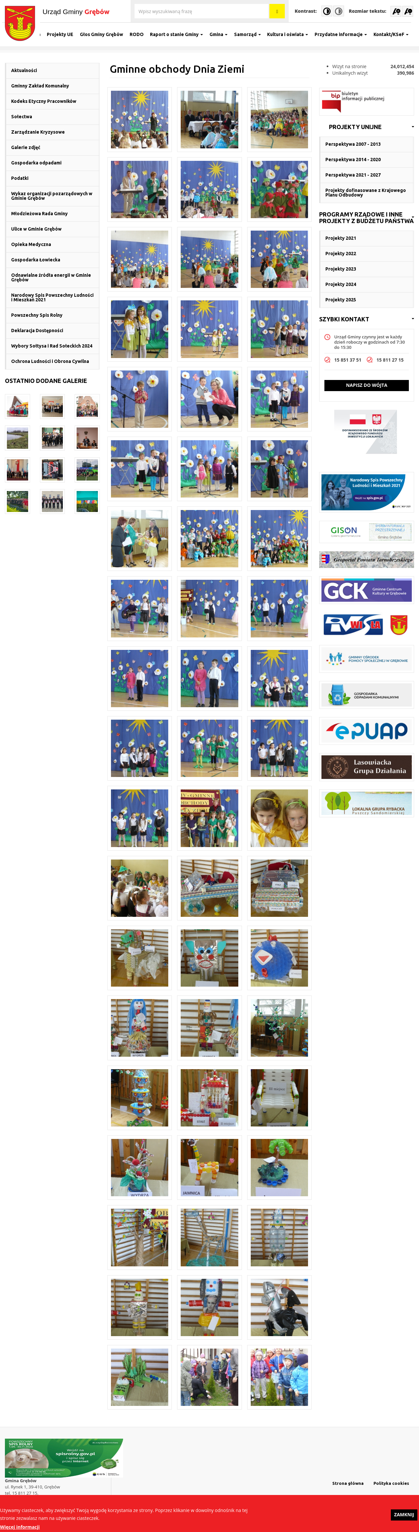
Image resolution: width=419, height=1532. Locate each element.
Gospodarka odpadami (36, 162)
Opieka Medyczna (31, 244)
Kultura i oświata (290, 34)
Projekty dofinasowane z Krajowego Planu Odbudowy (365, 193)
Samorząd (250, 34)
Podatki (19, 178)
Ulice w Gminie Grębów (36, 229)
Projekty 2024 (340, 284)
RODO (140, 34)
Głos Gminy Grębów (104, 34)
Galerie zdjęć (25, 147)
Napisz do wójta (366, 385)
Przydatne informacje (344, 34)
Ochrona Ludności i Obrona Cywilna (50, 361)
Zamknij (404, 1516)
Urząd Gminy (76, 11)
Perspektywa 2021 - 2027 (353, 175)
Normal (338, 11)
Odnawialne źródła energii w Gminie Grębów (51, 277)
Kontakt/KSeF (393, 34)
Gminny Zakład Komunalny (40, 85)
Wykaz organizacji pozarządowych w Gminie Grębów (51, 196)
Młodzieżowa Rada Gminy (39, 213)
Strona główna (348, 1483)
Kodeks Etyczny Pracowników (43, 101)
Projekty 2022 (340, 253)
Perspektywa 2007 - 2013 (353, 144)
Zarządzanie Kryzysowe (38, 132)
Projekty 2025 (340, 299)
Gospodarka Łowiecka (35, 259)
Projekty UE (63, 34)
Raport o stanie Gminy (179, 34)
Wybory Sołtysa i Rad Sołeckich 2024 (51, 346)
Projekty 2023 (340, 269)
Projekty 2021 (340, 238)
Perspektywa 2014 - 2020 (353, 159)
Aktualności (24, 70)
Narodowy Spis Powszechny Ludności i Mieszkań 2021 (52, 297)
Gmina (221, 34)
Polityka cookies (391, 1483)
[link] (366, 127)
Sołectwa (21, 116)
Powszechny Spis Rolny (37, 315)
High (326, 11)
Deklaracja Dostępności (37, 330)
